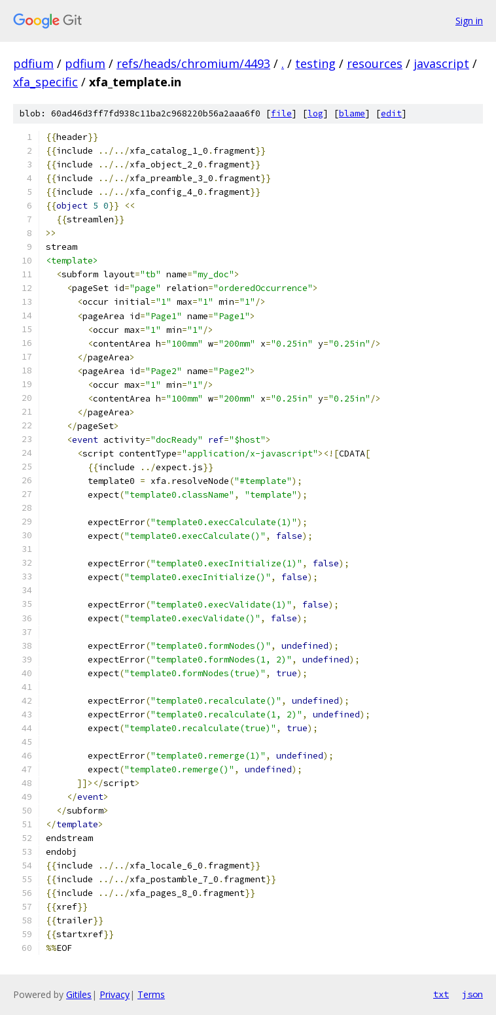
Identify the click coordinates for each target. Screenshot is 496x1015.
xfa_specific (45, 82)
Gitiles (79, 994)
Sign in (469, 20)
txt (441, 994)
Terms (151, 994)
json (472, 994)
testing (315, 63)
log (315, 113)
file (281, 113)
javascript (441, 63)
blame (352, 113)
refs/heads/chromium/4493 (193, 63)
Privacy (114, 994)
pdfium (33, 63)
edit (391, 113)
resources (374, 63)
